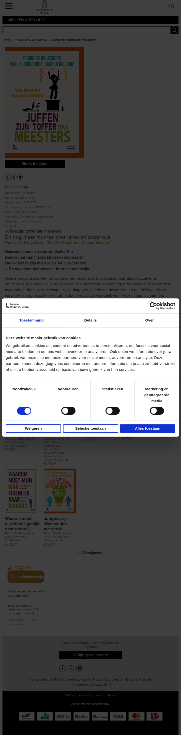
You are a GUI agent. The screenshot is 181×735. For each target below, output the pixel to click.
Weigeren (33, 428)
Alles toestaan (147, 428)
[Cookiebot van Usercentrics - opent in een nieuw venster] (153, 306)
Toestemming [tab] (31, 320)
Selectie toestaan (90, 428)
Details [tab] (90, 320)
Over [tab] (149, 320)
